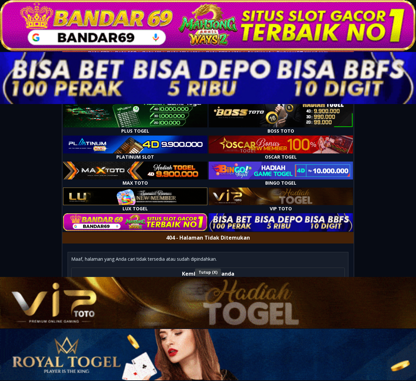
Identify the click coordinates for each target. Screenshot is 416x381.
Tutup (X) (208, 272)
